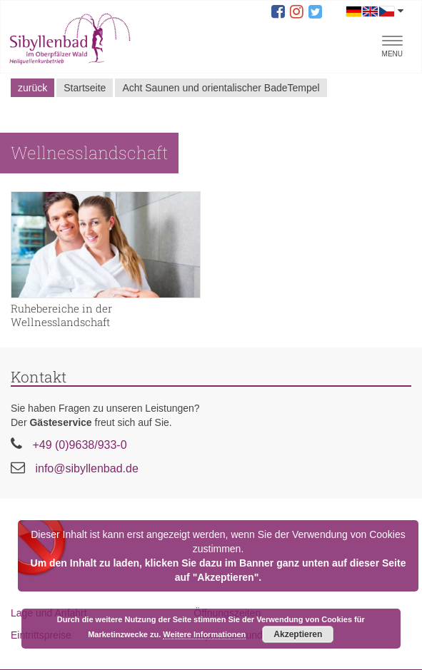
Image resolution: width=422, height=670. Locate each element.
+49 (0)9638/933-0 (79, 445)
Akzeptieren (297, 634)
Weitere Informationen (204, 634)
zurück (32, 87)
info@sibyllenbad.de (86, 468)
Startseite (85, 87)
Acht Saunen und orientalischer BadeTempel (220, 87)
